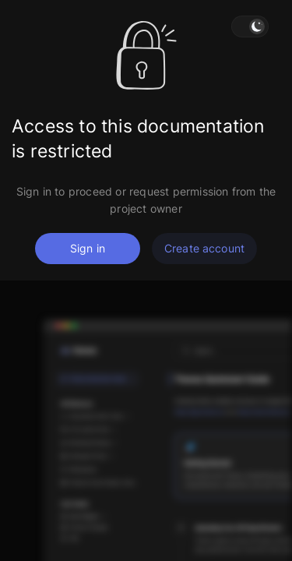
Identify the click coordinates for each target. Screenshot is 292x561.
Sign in (87, 248)
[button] (250, 26)
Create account (204, 248)
